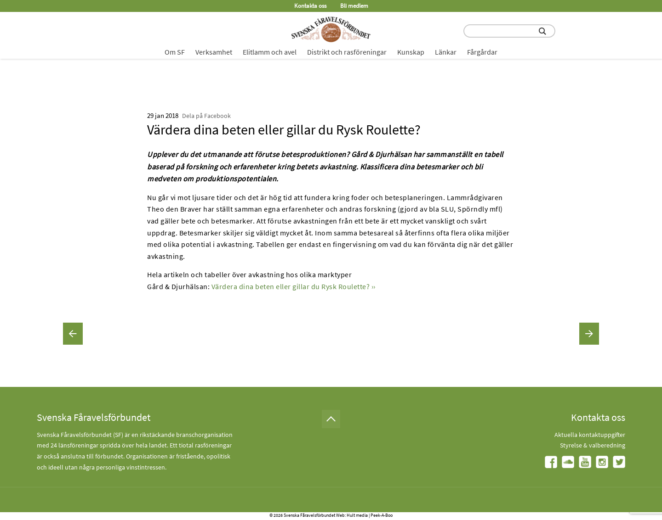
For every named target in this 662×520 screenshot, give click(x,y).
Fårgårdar (482, 51)
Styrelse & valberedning (592, 445)
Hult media (357, 515)
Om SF (175, 51)
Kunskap (410, 51)
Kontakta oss (310, 6)
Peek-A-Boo (382, 515)
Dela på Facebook (206, 116)
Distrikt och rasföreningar (347, 51)
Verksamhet (213, 51)
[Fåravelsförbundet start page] (331, 29)
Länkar (446, 51)
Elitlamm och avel (270, 51)
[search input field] (509, 31)
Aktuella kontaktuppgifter (589, 435)
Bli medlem (354, 6)
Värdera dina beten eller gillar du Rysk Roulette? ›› (293, 286)
